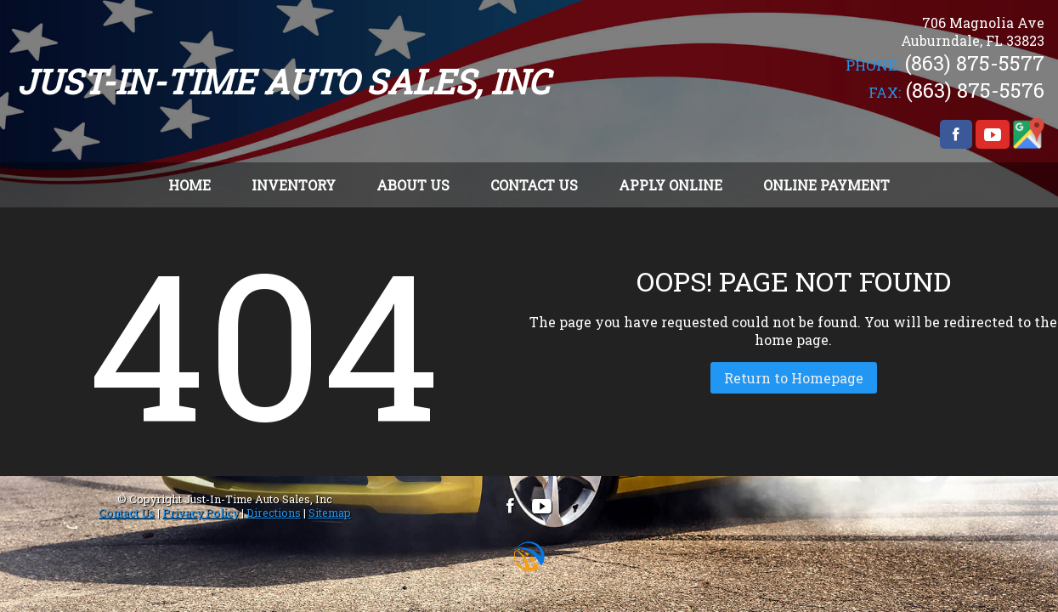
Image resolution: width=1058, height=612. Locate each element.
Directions (273, 512)
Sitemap (329, 512)
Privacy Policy (200, 512)
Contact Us (127, 512)
